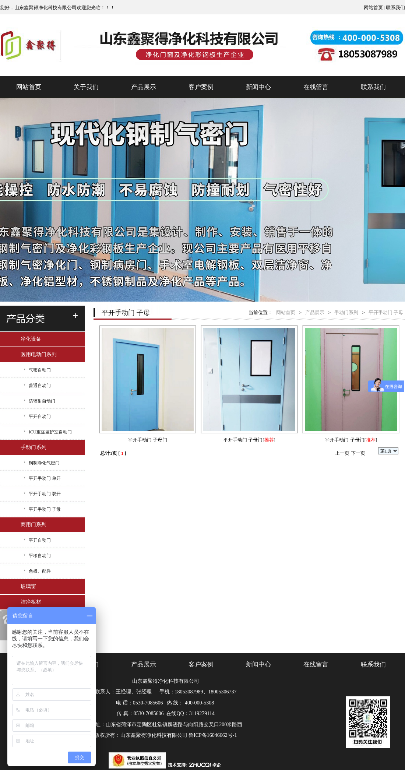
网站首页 (373, 7)
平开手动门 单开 (45, 478)
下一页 (358, 453)
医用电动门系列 (39, 354)
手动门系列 (33, 447)
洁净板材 (31, 602)
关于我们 (86, 87)
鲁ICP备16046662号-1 (213, 735)
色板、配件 (40, 571)
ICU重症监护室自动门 (50, 432)
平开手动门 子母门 (147, 440)
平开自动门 (40, 416)
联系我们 (395, 7)
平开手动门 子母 (45, 509)
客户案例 (201, 87)
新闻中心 (258, 87)
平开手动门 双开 (45, 493)
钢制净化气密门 (44, 462)
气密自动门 (40, 370)
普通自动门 (40, 385)
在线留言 (315, 87)
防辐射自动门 (42, 401)
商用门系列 (33, 524)
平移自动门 (40, 555)
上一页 (342, 453)
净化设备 (31, 339)
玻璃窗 (28, 586)
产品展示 (143, 87)
